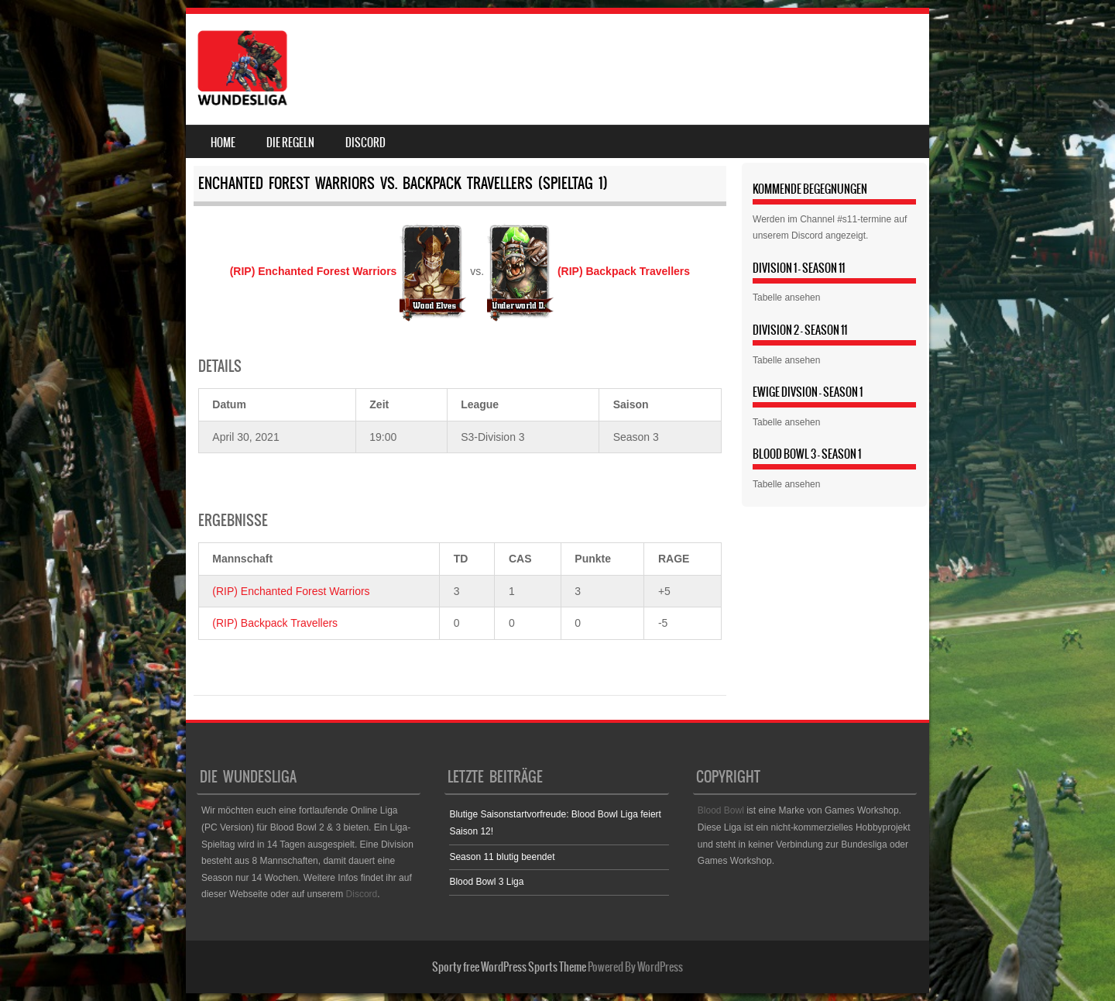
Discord (365, 142)
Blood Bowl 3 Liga (486, 881)
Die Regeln (290, 142)
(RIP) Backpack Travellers (275, 623)
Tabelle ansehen (786, 297)
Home (223, 142)
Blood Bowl (721, 810)
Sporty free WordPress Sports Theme (509, 966)
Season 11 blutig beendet (501, 856)
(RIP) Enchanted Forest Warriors (290, 591)
